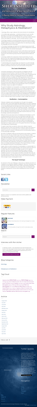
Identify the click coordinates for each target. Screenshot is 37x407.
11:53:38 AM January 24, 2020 (26, 357)
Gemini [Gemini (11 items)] (12, 283)
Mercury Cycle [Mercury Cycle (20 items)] (20, 285)
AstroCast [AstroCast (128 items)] (13, 280)
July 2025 (3, 302)
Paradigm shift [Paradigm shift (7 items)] (29, 286)
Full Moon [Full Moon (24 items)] (8, 283)
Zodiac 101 (3, 397)
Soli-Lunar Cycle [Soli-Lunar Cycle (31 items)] (10, 289)
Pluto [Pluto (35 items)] (7, 288)
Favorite (31, 358)
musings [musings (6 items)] (13, 286)
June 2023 (4, 329)
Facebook (23, 358)
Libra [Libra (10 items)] (21, 283)
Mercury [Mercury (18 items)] (14, 285)
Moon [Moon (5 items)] (10, 286)
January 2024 (4, 320)
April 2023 (4, 333)
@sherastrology (24, 376)
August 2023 (4, 325)
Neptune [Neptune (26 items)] (17, 286)
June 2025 (4, 304)
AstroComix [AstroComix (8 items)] (18, 280)
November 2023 (5, 322)
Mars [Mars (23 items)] (30, 283)
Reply (26, 358)
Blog (2, 395)
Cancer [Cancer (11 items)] (10, 281)
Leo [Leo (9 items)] (19, 283)
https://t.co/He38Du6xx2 (30, 371)
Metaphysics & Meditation (9, 269)
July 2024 (3, 312)
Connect (3, 401)
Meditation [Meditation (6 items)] (10, 284)
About (22, 389)
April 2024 (4, 314)
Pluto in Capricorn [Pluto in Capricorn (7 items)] (12, 288)
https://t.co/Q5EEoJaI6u (27, 363)
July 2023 (3, 327)
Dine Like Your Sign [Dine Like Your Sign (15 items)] (21, 281)
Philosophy (23, 391)
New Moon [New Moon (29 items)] (23, 286)
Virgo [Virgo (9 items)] (29, 291)
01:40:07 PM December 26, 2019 (27, 372)
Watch (22, 393)
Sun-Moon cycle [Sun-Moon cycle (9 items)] (30, 289)
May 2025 (3, 306)
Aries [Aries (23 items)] (8, 280)
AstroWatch (11, 224)
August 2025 (4, 300)
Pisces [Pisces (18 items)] (3, 288)
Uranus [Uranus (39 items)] (13, 291)
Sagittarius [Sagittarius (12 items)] (18, 288)
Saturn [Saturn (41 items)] (23, 288)
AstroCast (10, 218)
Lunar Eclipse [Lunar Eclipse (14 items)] (26, 283)
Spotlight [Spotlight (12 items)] (17, 289)
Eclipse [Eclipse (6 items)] (27, 281)
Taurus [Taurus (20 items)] (4, 291)
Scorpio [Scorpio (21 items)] (27, 288)
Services (3, 399)
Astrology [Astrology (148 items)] (24, 280)
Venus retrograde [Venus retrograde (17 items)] (23, 291)
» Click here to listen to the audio (11, 254)
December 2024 (5, 308)
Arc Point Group (33, 405)
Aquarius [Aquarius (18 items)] (4, 280)
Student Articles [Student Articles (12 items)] (23, 289)
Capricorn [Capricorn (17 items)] (14, 281)
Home (22, 387)
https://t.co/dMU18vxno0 (28, 356)
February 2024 (4, 318)
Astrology (4, 264)
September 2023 (5, 323)
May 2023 (3, 331)
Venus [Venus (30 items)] (17, 291)
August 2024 (4, 310)
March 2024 (4, 316)
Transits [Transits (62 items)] (8, 291)
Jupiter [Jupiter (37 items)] (16, 283)
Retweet (28, 358)
